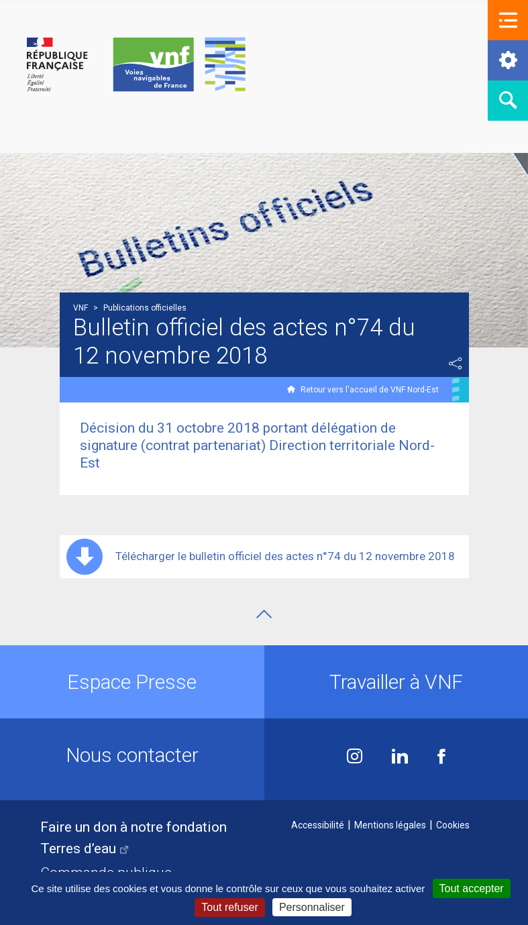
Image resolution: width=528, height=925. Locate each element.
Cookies (453, 825)
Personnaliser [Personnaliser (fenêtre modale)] (312, 907)
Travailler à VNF (396, 682)
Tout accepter (471, 888)
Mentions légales (390, 825)
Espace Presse (132, 682)
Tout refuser (229, 907)
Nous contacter (132, 755)
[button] (508, 20)
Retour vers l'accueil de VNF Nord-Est (370, 389)
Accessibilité (317, 825)
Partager (455, 363)
